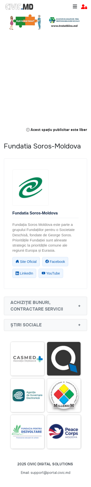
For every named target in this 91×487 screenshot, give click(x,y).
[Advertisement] (45, 81)
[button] (84, 7)
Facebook (55, 261)
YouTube (51, 273)
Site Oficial (26, 261)
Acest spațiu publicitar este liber (56, 130)
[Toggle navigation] (75, 6)
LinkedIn (24, 273)
